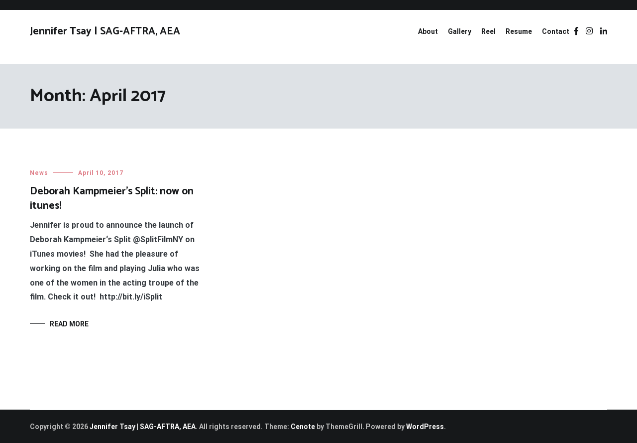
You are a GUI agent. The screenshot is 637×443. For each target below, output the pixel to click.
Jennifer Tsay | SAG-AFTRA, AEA (105, 31)
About (428, 31)
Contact (555, 31)
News (39, 172)
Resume (519, 31)
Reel (488, 31)
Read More (69, 324)
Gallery (459, 31)
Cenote (303, 427)
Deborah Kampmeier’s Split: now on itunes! (112, 198)
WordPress (425, 427)
